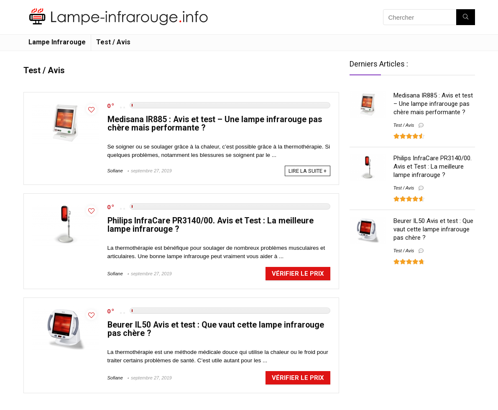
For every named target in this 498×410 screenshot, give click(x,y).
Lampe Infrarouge (57, 42)
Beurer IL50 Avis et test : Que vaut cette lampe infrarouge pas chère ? (215, 329)
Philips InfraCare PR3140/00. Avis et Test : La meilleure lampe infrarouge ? (210, 225)
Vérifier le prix (298, 273)
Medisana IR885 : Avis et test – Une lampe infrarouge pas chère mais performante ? (214, 124)
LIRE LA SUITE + (308, 171)
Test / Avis (113, 42)
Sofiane (115, 170)
